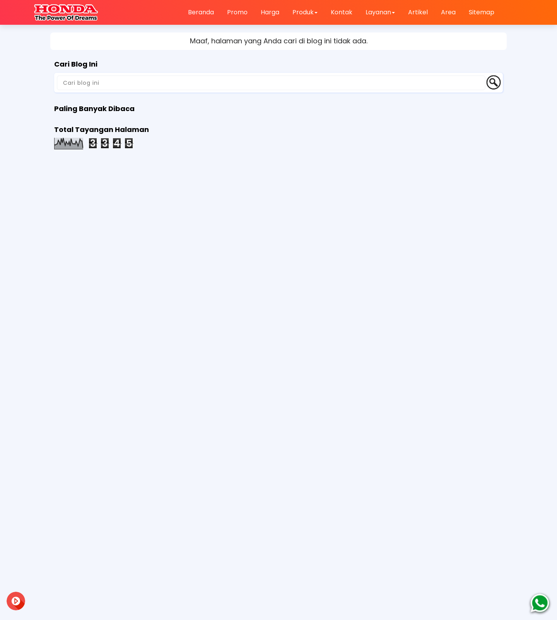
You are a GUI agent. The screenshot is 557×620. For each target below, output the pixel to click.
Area (448, 12)
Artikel (418, 12)
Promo (237, 12)
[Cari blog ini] (271, 82)
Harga (270, 12)
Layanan (380, 12)
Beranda (201, 12)
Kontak (341, 12)
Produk (305, 12)
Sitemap (481, 12)
